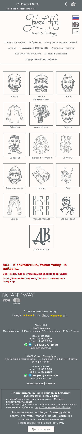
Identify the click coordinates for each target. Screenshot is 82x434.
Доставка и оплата (63, 48)
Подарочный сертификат (41, 59)
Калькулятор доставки (28, 53)
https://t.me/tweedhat (19, 401)
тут (61, 422)
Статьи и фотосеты (56, 53)
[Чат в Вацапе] (25, 345)
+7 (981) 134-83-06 (45, 375)
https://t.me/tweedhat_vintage (52, 407)
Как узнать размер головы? (61, 42)
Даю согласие (41, 429)
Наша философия (15, 42)
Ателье (12, 48)
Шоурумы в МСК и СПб (34, 48)
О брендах (35, 42)
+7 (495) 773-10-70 (45, 344)
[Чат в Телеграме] (30, 345)
